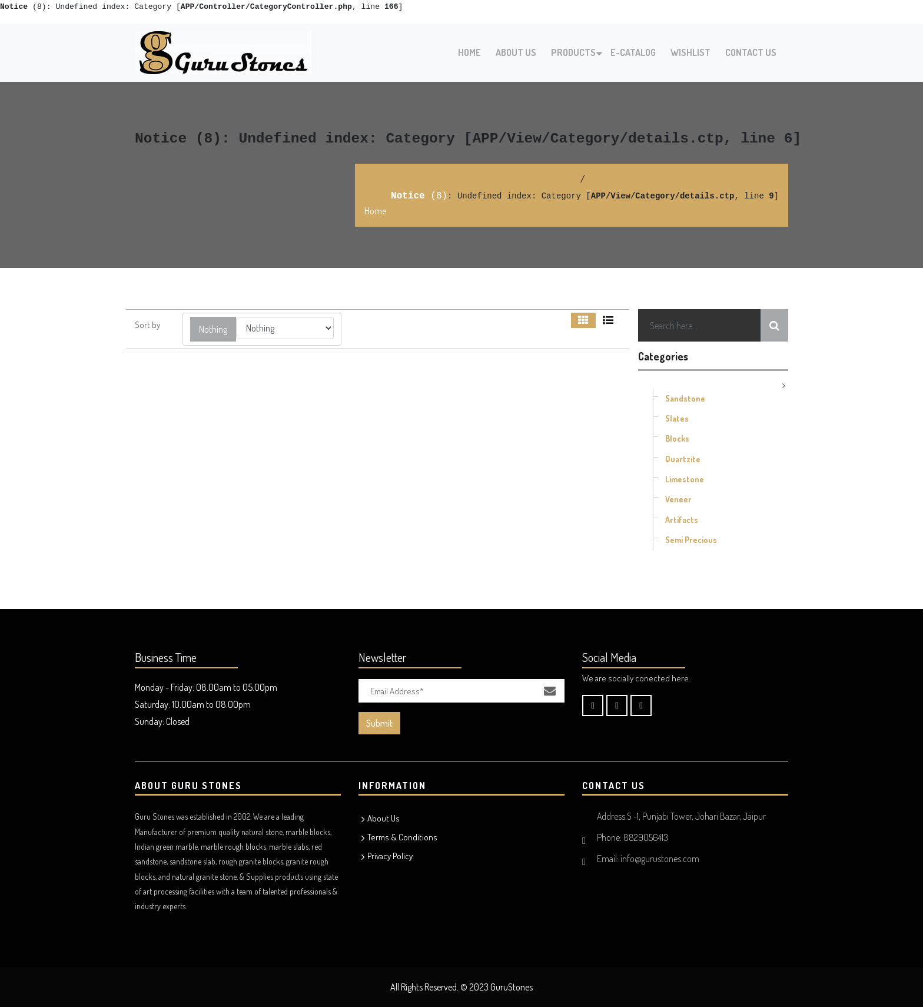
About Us (516, 52)
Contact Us (750, 52)
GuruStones (511, 987)
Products (573, 52)
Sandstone (685, 398)
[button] (213, 329)
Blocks (677, 438)
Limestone (684, 479)
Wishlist (690, 52)
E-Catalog (633, 52)
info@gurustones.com (659, 858)
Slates (677, 418)
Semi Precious (691, 540)
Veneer (678, 499)
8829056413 (645, 837)
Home (469, 52)
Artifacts (681, 520)
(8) (23, 6)
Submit (379, 723)
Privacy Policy (390, 856)
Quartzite (682, 459)
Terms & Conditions (402, 837)
